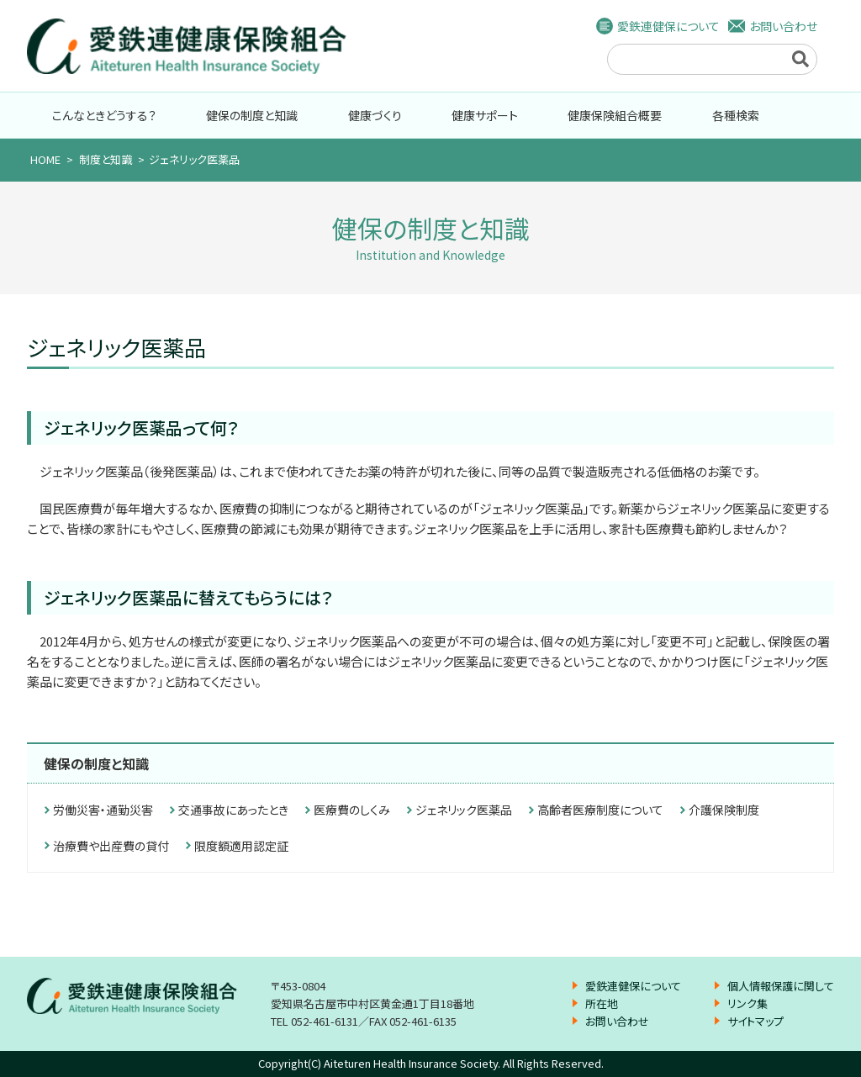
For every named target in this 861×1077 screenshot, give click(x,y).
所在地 (601, 1003)
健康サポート (485, 115)
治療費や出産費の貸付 (111, 845)
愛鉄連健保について (668, 26)
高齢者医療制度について (600, 809)
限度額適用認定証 (241, 845)
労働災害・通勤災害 (103, 809)
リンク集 (747, 1003)
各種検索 (735, 115)
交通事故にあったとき (233, 809)
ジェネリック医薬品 (463, 809)
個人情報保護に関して (780, 986)
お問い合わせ (783, 26)
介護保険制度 (724, 809)
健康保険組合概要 (615, 115)
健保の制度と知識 (252, 115)
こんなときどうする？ (104, 115)
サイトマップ (755, 1021)
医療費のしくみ (352, 809)
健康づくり (375, 115)
